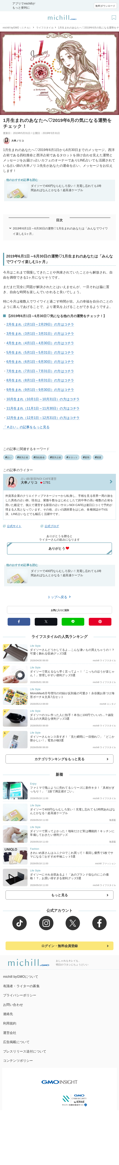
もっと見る (59, 895)
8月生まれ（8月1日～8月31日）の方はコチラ (40, 380)
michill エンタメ (108, 704)
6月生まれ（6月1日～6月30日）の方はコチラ (40, 361)
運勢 (86, 457)
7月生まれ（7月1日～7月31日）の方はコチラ (40, 371)
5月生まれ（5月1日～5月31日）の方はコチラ (40, 352)
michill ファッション (105, 863)
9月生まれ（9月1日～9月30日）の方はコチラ (40, 389)
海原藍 (112, 820)
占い (8, 457)
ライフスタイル (45, 27)
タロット (71, 457)
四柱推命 (39, 457)
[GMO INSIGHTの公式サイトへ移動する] (59, 1080)
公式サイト (14, 526)
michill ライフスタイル (104, 660)
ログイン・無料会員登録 (59, 946)
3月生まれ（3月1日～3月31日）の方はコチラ (40, 333)
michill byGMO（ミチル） (17, 27)
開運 (98, 457)
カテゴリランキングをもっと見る (59, 759)
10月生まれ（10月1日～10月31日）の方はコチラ (43, 399)
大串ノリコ (13, 140)
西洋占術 (55, 457)
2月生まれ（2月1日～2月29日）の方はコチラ (40, 324)
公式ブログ (52, 526)
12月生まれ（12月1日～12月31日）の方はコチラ (43, 418)
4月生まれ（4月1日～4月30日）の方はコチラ (40, 343)
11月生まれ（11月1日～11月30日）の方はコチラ (43, 408)
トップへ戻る (59, 597)
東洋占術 (22, 457)
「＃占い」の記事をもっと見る (26, 427)
